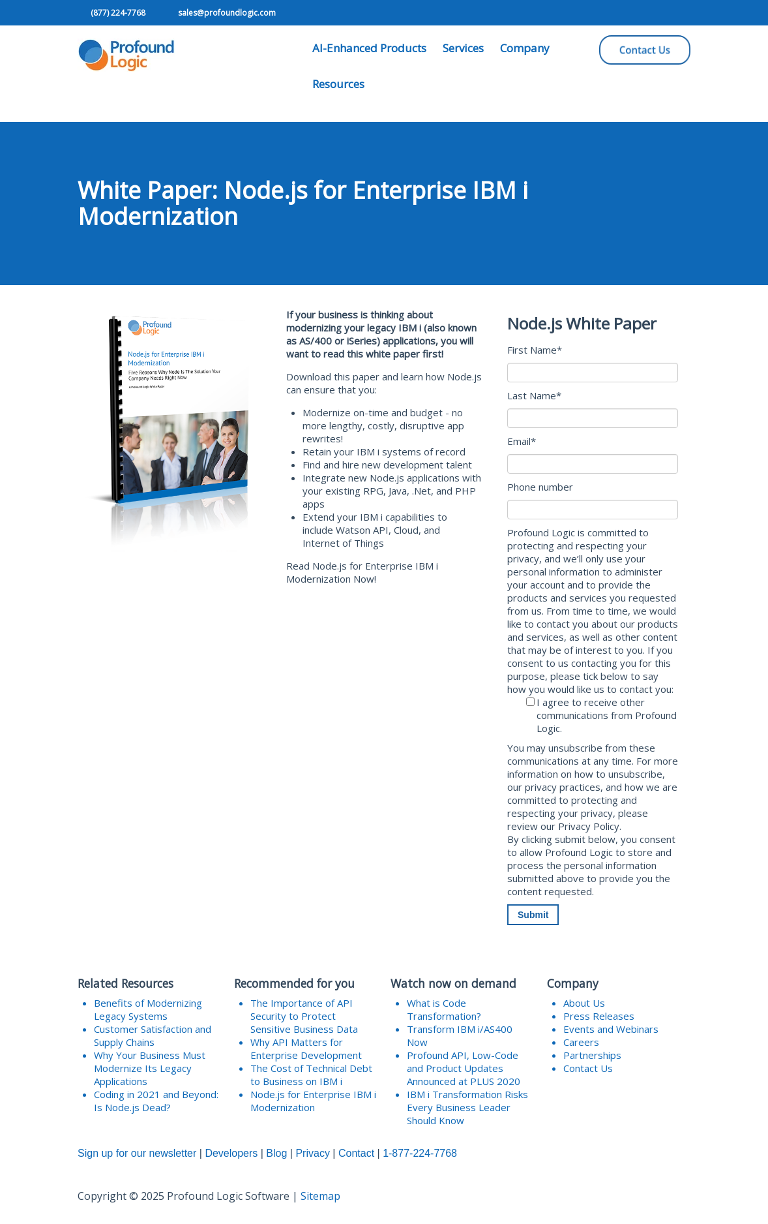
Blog (276, 1153)
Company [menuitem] (525, 47)
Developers (231, 1153)
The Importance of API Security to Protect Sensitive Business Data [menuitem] (304, 1015)
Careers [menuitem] (581, 1041)
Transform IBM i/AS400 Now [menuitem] (459, 1035)
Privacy (312, 1153)
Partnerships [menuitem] (592, 1055)
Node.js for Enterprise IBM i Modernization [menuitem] (313, 1101)
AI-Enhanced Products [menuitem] (369, 47)
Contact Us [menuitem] (588, 1068)
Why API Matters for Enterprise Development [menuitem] (306, 1048)
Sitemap (320, 1196)
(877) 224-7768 (118, 12)
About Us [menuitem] (584, 1002)
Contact (356, 1153)
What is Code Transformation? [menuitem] (444, 1009)
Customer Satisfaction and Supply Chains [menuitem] (152, 1035)
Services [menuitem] (463, 47)
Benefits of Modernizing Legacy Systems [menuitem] (148, 1009)
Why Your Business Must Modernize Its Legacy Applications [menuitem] (149, 1068)
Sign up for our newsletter (137, 1153)
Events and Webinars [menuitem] (610, 1028)
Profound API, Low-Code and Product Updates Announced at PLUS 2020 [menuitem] (463, 1068)
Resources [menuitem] (338, 83)
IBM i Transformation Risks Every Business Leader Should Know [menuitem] (467, 1107)
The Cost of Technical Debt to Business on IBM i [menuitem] (311, 1075)
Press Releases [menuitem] (598, 1015)
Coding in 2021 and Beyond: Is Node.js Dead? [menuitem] (156, 1101)
